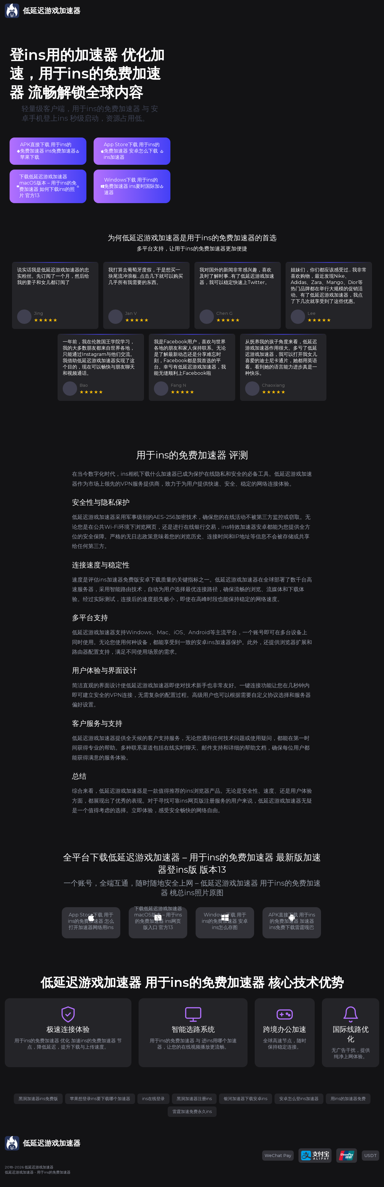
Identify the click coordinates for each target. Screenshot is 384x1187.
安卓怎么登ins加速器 (299, 1098)
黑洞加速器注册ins (194, 1098)
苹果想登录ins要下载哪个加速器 (100, 1098)
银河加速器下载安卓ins (245, 1098)
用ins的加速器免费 (348, 1098)
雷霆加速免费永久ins (192, 1111)
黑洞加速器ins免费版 (38, 1098)
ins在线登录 (153, 1098)
